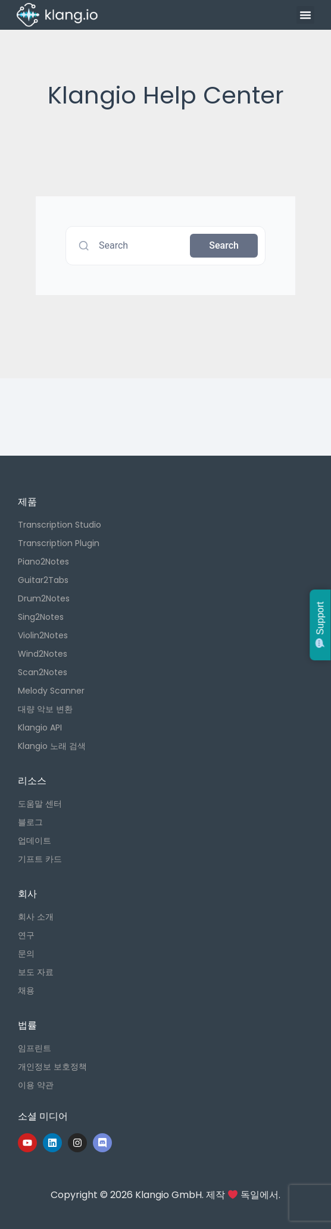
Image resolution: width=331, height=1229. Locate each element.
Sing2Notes (41, 617)
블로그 (30, 822)
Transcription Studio (59, 525)
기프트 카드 (40, 859)
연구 (26, 935)
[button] (305, 15)
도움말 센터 (40, 804)
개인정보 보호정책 (52, 1067)
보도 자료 (36, 972)
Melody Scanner (51, 691)
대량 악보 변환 (45, 709)
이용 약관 (36, 1085)
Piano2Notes (43, 562)
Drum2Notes (44, 598)
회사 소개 (36, 917)
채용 (26, 990)
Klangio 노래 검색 (52, 746)
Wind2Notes (42, 654)
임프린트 (34, 1048)
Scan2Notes (42, 672)
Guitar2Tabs (43, 580)
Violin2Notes (43, 635)
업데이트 (34, 840)
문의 (26, 954)
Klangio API (40, 727)
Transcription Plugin (58, 543)
